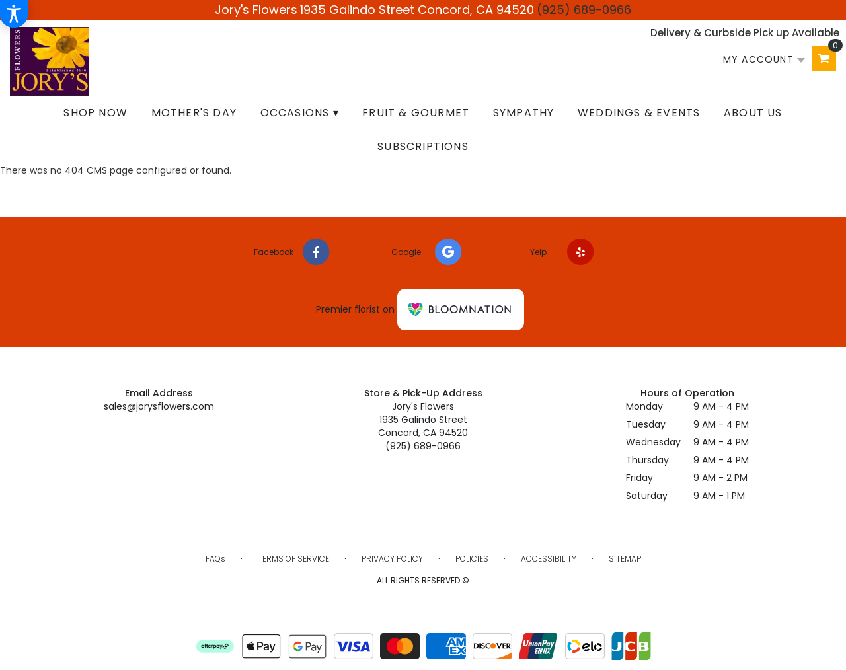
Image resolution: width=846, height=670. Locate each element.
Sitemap (625, 558)
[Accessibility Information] (14, 14)
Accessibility (548, 558)
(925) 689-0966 (584, 9)
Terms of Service (293, 558)
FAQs (215, 558)
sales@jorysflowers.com (159, 406)
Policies (471, 558)
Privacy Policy (392, 558)
